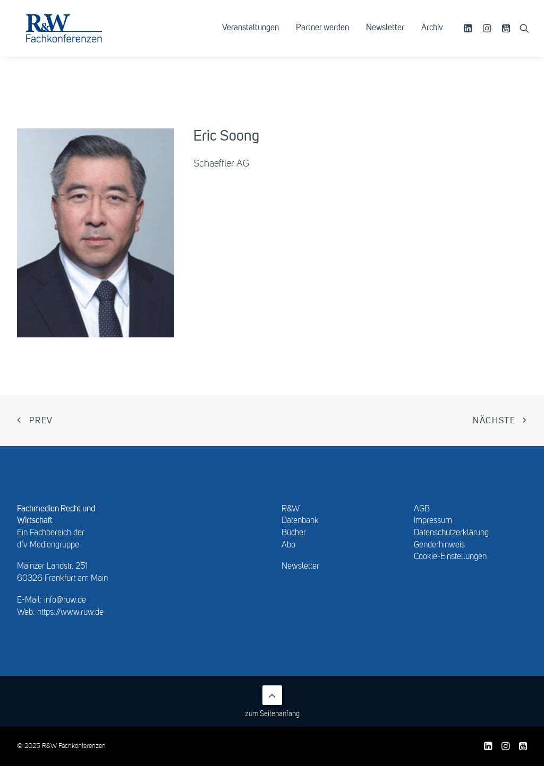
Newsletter (385, 35)
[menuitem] (250, 35)
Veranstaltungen (250, 35)
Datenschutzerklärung (451, 533)
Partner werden (322, 35)
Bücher (294, 533)
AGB (422, 509)
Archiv (432, 35)
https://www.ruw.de (70, 612)
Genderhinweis (439, 545)
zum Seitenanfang (272, 701)
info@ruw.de (65, 600)
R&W (291, 509)
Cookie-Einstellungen (450, 557)
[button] (469, 35)
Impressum (433, 521)
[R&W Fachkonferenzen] (76, 35)
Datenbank (300, 521)
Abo (288, 545)
